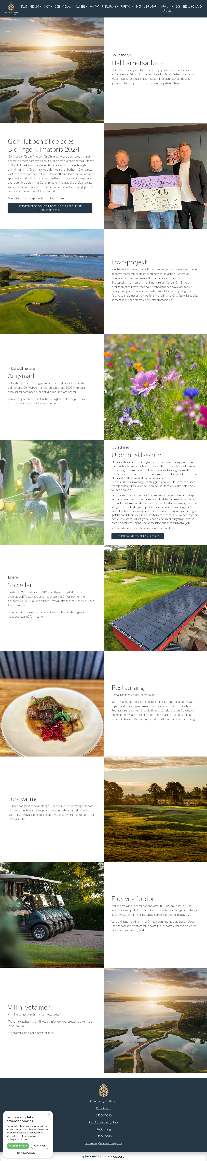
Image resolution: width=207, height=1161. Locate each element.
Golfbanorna (63, 6)
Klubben (80, 6)
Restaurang (109, 6)
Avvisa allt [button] (40, 1145)
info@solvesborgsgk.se (103, 1122)
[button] (28, 1152)
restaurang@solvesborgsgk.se (103, 1143)
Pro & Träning (166, 8)
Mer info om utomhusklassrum (137, 536)
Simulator (150, 6)
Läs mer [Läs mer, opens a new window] (24, 1139)
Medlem (34, 6)
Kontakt (94, 6)
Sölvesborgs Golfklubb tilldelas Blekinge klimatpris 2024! (50, 208)
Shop (139, 6)
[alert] (28, 1134)
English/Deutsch (193, 6)
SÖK (178, 6)
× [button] (49, 1114)
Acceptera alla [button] (18, 1145)
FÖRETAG (126, 6)
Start (24, 6)
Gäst (47, 6)
